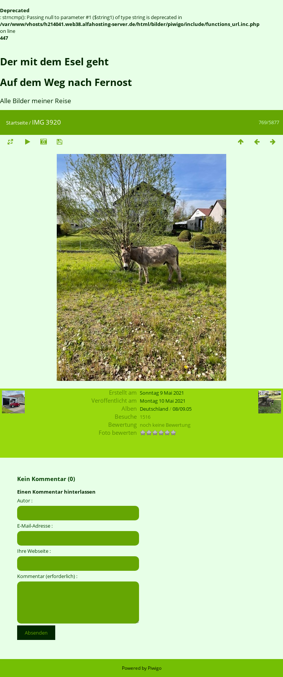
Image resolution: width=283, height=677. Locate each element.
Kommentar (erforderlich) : (47, 576)
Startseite (17, 122)
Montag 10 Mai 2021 (162, 400)
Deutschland (154, 408)
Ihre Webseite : (34, 550)
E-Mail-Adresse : (35, 525)
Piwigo (154, 668)
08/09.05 (182, 408)
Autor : (24, 500)
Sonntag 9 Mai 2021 (162, 392)
